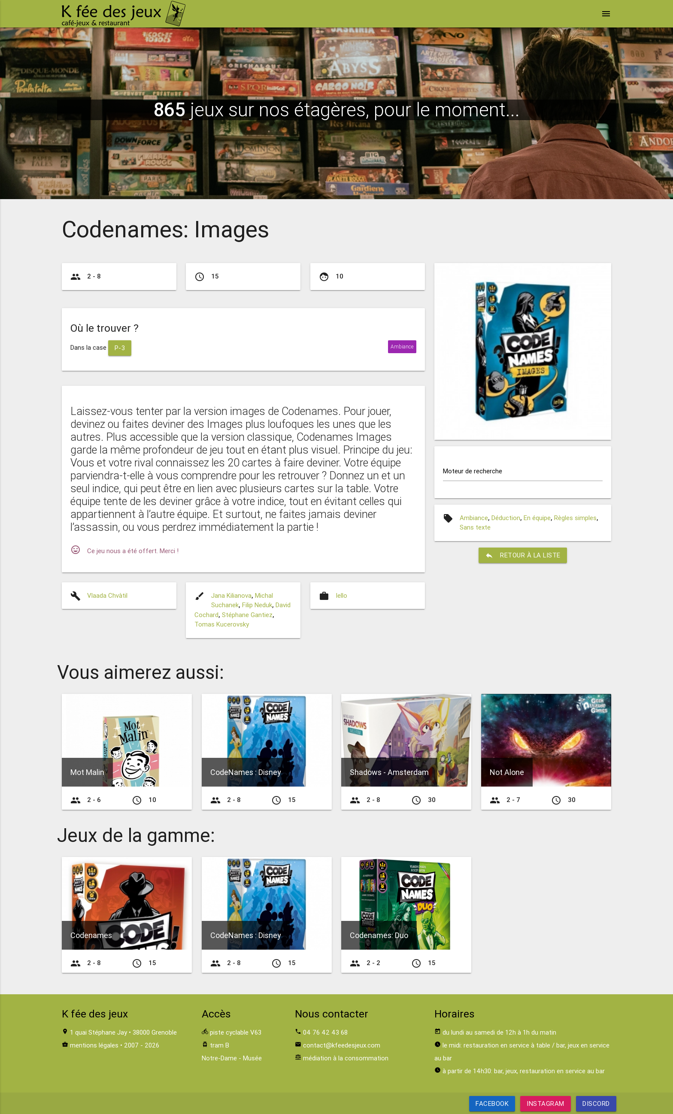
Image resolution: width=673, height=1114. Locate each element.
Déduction (505, 518)
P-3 (120, 348)
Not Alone (507, 772)
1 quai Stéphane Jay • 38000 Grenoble (123, 1032)
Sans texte (475, 527)
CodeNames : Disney (245, 772)
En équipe (537, 518)
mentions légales (94, 1045)
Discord (596, 1103)
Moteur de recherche (472, 471)
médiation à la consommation (345, 1058)
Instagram (545, 1103)
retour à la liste (523, 555)
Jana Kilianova (231, 595)
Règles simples (575, 518)
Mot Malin (87, 772)
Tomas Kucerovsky (221, 624)
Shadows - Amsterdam (389, 772)
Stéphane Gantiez (247, 615)
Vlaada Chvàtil (107, 595)
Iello (341, 595)
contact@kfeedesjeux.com (341, 1045)
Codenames (91, 935)
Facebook (492, 1103)
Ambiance (474, 518)
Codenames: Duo (379, 935)
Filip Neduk (257, 605)
